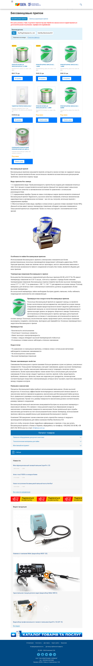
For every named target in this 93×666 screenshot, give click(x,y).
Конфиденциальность (37, 646)
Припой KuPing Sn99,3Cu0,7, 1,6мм (69, 65)
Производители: (17, 29)
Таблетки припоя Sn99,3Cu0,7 (21, 106)
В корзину (18, 78)
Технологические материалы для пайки (26, 441)
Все (14, 33)
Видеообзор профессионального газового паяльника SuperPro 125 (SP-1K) (38, 622)
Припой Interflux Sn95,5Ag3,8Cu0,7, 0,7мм (19, 65)
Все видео (16, 626)
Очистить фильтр (33, 37)
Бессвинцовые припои (19, 18)
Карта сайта (55, 643)
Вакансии (64, 643)
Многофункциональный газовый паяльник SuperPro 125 (31, 465)
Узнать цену (43, 120)
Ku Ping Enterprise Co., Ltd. (26, 33)
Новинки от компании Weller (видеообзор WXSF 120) (30, 553)
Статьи (18, 452)
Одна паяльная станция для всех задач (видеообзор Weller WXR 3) (35, 593)
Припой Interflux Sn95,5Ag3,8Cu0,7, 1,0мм (43, 106)
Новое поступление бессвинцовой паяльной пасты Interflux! (32, 483)
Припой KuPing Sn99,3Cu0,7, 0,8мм (69, 106)
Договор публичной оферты (54, 646)
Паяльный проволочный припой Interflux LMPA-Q (20, 148)
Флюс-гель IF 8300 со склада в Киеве (25, 474)
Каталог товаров (46, 433)
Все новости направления (21, 492)
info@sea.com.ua (38, 428)
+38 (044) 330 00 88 (48, 660)
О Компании (30, 643)
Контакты (39, 643)
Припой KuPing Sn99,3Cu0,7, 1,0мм (45, 65)
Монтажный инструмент (21, 445)
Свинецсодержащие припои (38, 18)
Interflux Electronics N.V (45, 33)
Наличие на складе (19, 37)
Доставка (47, 643)
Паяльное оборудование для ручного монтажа (28, 437)
